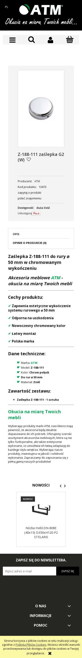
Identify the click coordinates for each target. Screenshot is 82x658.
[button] (12, 40)
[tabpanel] (41, 358)
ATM (37, 181)
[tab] (41, 235)
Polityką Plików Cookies (31, 645)
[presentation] (61, 486)
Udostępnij (25, 213)
